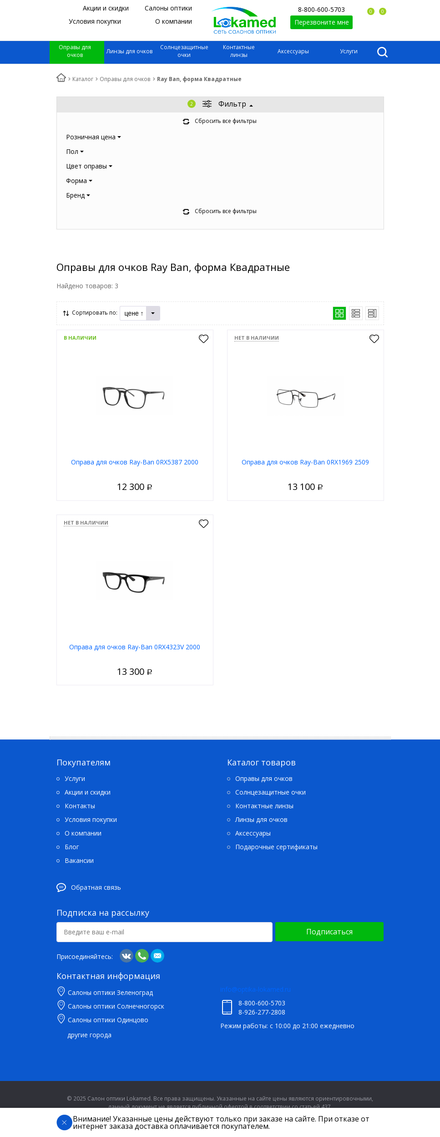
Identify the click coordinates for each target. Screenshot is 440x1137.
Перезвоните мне (321, 22)
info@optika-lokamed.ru (255, 989)
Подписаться (329, 932)
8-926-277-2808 (261, 1012)
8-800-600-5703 (321, 9)
